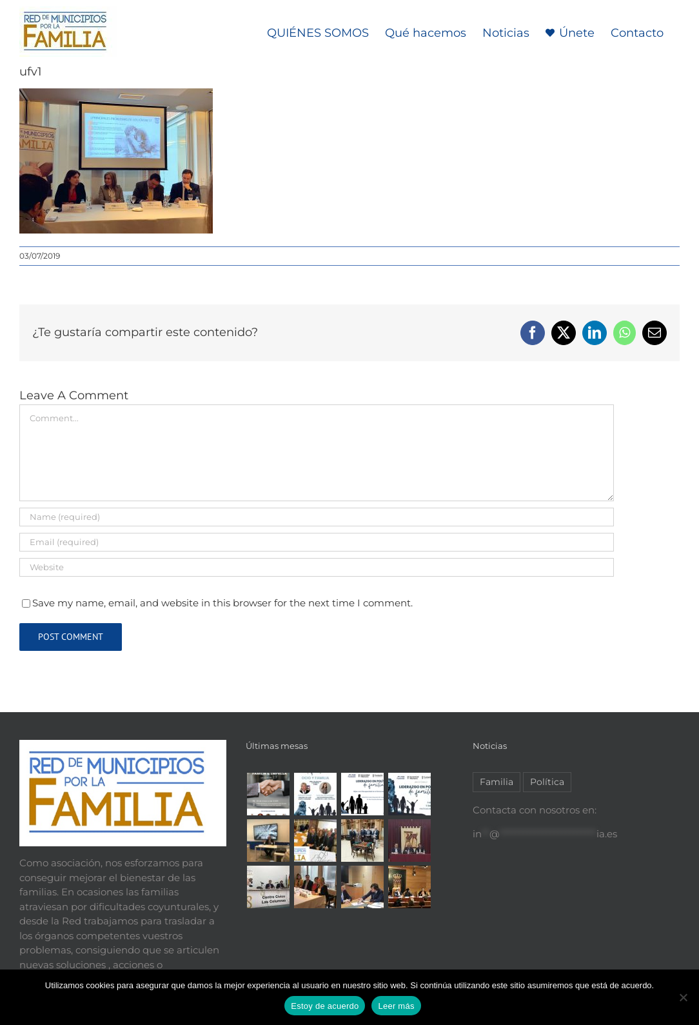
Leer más (396, 1006)
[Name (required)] (316, 517)
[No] (682, 997)
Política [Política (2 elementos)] (547, 782)
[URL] (316, 567)
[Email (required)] (316, 542)
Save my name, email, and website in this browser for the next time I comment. (222, 603)
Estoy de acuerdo (325, 1006)
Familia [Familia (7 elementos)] (496, 782)
